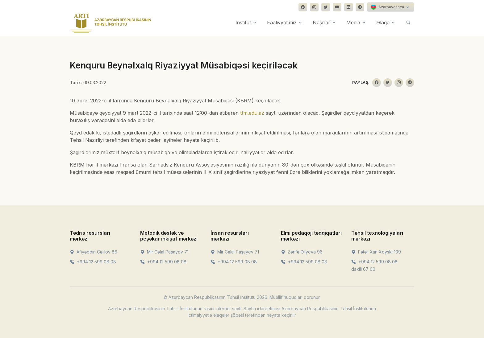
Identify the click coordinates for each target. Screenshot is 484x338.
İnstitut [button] (243, 22)
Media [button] (353, 22)
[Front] (111, 22)
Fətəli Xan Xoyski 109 (376, 251)
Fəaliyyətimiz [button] (282, 22)
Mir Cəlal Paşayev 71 (164, 251)
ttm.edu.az (252, 113)
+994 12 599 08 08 (93, 261)
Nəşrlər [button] (321, 22)
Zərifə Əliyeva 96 (302, 251)
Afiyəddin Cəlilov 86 (93, 251)
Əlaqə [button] (383, 22)
